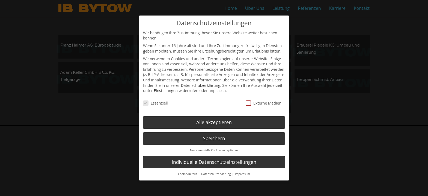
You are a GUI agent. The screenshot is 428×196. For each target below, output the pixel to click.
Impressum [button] (242, 173)
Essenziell (155, 102)
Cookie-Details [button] (188, 173)
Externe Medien (263, 102)
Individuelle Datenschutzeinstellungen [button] (214, 161)
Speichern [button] (214, 137)
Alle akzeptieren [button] (214, 121)
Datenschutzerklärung (200, 84)
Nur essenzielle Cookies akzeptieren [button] (214, 149)
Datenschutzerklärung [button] (216, 173)
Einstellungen (166, 90)
